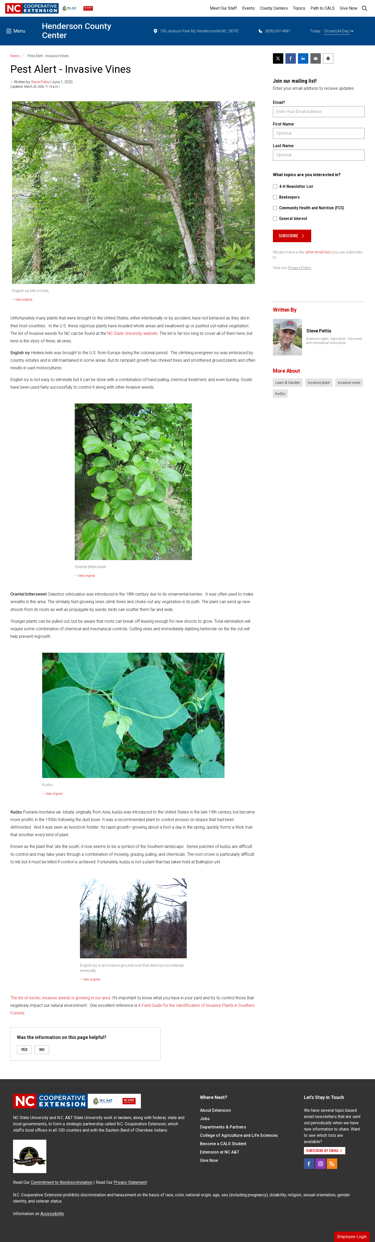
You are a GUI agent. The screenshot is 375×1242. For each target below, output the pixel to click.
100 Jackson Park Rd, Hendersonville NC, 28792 (196, 31)
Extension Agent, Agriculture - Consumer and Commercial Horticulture (334, 341)
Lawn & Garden (287, 383)
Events (248, 8)
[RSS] (332, 1163)
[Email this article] (315, 58)
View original (23, 299)
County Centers (274, 8)
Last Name (283, 145)
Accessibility (52, 1213)
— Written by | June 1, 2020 (41, 82)
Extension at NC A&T (219, 1152)
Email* (279, 102)
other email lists (318, 252)
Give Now (348, 8)
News (15, 56)
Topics (299, 8)
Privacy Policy (299, 268)
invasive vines (349, 383)
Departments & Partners (223, 1127)
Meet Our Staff (223, 8)
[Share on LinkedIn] (303, 58)
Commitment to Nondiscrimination (61, 1182)
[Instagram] (320, 1163)
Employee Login (352, 1236)
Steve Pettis (40, 82)
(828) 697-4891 (274, 31)
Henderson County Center (76, 30)
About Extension (215, 1110)
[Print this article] (328, 58)
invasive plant (319, 383)
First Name (283, 124)
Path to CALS (322, 8)
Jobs (205, 1118)
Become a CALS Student (223, 1143)
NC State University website (132, 333)
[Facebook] (309, 1163)
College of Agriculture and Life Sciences (239, 1135)
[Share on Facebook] (290, 58)
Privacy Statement (130, 1182)
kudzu (280, 393)
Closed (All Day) (338, 31)
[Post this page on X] (278, 58)
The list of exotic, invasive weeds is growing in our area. (60, 997)
